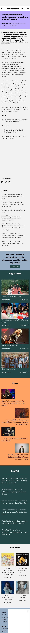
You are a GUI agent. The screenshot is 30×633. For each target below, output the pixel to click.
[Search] (2, 8)
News (4, 25)
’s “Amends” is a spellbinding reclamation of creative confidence (15, 532)
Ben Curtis (22, 24)
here (13, 138)
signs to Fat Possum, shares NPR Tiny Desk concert (12, 197)
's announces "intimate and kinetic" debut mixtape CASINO (11, 218)
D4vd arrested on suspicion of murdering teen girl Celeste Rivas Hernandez (12, 243)
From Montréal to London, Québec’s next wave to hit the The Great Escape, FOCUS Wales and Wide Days (12, 227)
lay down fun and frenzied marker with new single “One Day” (14, 502)
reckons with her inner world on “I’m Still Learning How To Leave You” (14, 480)
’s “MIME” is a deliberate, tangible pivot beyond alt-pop (13, 492)
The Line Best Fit (15, 8)
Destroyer (22, 32)
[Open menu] (28, 8)
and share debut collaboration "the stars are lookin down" (13, 204)
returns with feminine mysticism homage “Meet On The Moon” (14, 512)
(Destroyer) (12, 25)
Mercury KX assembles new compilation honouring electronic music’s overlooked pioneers (12, 236)
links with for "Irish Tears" (13, 211)
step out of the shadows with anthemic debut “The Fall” (14, 522)
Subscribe (15, 266)
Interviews (6, 300)
